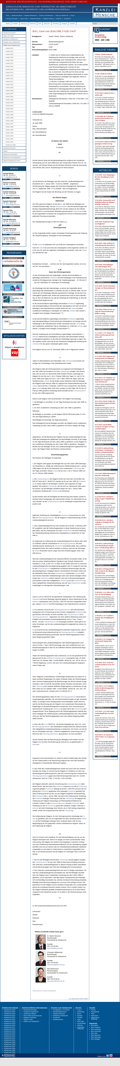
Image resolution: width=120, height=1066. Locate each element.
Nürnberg (56, 23)
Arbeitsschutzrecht (59, 1014)
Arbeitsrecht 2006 (9, 1048)
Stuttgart (64, 23)
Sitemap (80, 1025)
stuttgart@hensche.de (12, 241)
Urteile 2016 (9, 66)
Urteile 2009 (9, 87)
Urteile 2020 (9, 54)
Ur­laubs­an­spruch (80, 391)
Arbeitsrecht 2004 (9, 1052)
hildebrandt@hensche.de (56, 965)
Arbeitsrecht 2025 (9, 1012)
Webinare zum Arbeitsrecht (12, 157)
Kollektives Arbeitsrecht (60, 1016)
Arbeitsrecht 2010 (9, 1041)
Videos (5, 151)
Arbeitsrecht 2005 (9, 1050)
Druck (79, 1014)
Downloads (80, 1012)
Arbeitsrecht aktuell (17, 15)
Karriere (80, 1016)
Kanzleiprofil (67, 18)
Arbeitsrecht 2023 (9, 1016)
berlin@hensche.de (11, 177)
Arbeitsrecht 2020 (9, 1021)
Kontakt (79, 1017)
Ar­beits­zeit (53, 278)
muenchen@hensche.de (13, 223)
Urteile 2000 (9, 115)
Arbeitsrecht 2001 (9, 1058)
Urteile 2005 (9, 100)
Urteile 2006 (9, 97)
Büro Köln (94, 1033)
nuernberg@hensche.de (13, 232)
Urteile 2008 (9, 90)
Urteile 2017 (9, 63)
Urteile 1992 (9, 139)
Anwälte (72, 23)
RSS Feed (80, 1021)
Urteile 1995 (9, 130)
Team (93, 1014)
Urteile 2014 (9, 72)
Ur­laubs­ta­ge (77, 468)
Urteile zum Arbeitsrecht (61, 15)
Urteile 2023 (9, 48)
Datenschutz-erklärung (95, 1018)
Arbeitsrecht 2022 (9, 1017)
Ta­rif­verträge (77, 211)
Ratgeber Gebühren (48, 18)
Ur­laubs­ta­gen (65, 371)
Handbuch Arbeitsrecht (30, 15)
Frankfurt (15, 23)
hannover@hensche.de (13, 204)
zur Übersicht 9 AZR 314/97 (78, 999)
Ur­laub (40, 244)
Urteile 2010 (9, 84)
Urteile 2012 (9, 78)
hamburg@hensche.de (12, 195)
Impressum (94, 1016)
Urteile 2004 (9, 103)
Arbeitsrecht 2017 (9, 1027)
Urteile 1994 (9, 133)
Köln (39, 23)
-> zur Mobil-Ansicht (10, 29)
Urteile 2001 (9, 112)
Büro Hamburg (95, 1029)
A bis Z (79, 1010)
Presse (72, 15)
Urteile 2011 (9, 81)
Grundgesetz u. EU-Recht (61, 1010)
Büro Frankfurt (95, 1027)
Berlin (8, 23)
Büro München (95, 1035)
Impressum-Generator (12, 18)
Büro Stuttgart (95, 1039)
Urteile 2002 (9, 109)
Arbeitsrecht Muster (35, 18)
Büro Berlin (94, 1025)
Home (7, 15)
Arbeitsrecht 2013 (9, 1035)
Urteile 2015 (9, 69)
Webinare (59, 18)
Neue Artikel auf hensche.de (33, 1016)
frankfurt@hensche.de (12, 186)
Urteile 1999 (9, 118)
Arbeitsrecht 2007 (9, 1046)
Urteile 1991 (9, 142)
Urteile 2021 (9, 51)
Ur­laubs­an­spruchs (74, 784)
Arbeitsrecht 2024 (9, 1014)
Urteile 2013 (9, 75)
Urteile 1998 (9, 121)
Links (79, 1019)
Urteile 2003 (9, 106)
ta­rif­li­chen (50, 658)
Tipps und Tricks (8, 36)
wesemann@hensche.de (55, 981)
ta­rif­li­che (35, 601)
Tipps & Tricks (24, 18)
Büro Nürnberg (96, 1037)
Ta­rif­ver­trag (64, 580)
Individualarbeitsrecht (59, 1012)
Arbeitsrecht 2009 (9, 1043)
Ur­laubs (72, 311)
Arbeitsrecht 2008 (9, 1044)
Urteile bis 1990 (10, 145)
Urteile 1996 (9, 127)
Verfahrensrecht (58, 1019)
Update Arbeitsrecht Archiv (11, 161)
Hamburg (24, 23)
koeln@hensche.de (11, 214)
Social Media (81, 1023)
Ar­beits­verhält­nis (61, 206)
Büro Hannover (96, 1031)
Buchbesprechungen (30, 1010)
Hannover (32, 23)
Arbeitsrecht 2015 (9, 1031)
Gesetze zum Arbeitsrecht (46, 15)
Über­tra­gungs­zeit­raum (46, 518)
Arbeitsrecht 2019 (9, 1023)
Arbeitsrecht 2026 (9, 1010)
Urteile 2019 (9, 57)
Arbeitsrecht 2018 (9, 1025)
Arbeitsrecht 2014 (9, 1033)
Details (12, 179)
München (47, 23)
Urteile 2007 (9, 94)
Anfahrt (5, 179)
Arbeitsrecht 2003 (9, 1054)
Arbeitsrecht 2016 (9, 1029)
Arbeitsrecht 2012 (9, 1037)
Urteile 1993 (9, 136)
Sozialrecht (56, 1017)
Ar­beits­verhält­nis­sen (58, 803)
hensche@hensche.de (55, 948)
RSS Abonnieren (8, 1055)
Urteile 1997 (9, 124)
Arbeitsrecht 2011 (9, 1039)
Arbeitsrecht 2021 (9, 1019)
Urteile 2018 (9, 60)
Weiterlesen (100, 70)
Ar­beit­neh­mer (67, 530)
